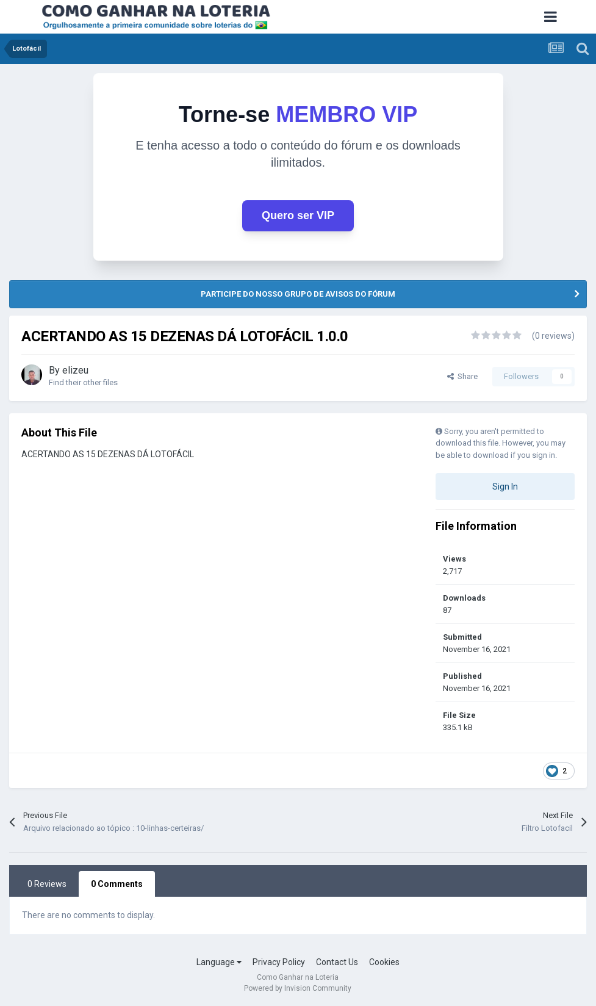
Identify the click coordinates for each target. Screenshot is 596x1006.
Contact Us (337, 962)
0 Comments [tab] (117, 884)
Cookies (384, 962)
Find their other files (83, 382)
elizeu (75, 370)
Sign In (505, 486)
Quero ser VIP (298, 215)
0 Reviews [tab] (46, 884)
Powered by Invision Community (297, 988)
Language (219, 962)
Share (462, 376)
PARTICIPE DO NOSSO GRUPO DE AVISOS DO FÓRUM (298, 294)
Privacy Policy (279, 962)
